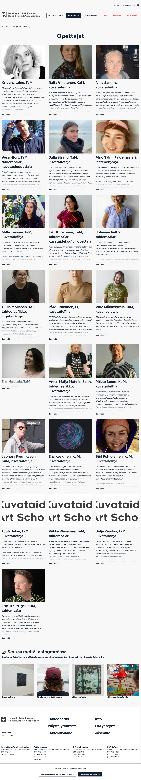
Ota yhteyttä (131, 15)
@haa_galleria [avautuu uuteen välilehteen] (75, 657)
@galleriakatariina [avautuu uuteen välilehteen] (58, 657)
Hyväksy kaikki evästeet (90, 774)
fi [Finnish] (114, 5)
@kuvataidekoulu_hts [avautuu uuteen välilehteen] (94, 657)
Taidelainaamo (90, 15)
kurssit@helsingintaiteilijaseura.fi (16, 749)
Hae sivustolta (131, 5)
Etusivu (5, 26)
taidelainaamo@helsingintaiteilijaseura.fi (51, 749)
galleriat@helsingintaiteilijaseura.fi (88, 749)
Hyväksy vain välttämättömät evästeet (57, 774)
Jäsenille (117, 15)
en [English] (118, 5)
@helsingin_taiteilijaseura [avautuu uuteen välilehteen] (14, 657)
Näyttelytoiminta (55, 15)
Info (106, 15)
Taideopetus (73, 15)
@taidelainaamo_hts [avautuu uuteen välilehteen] (38, 657)
